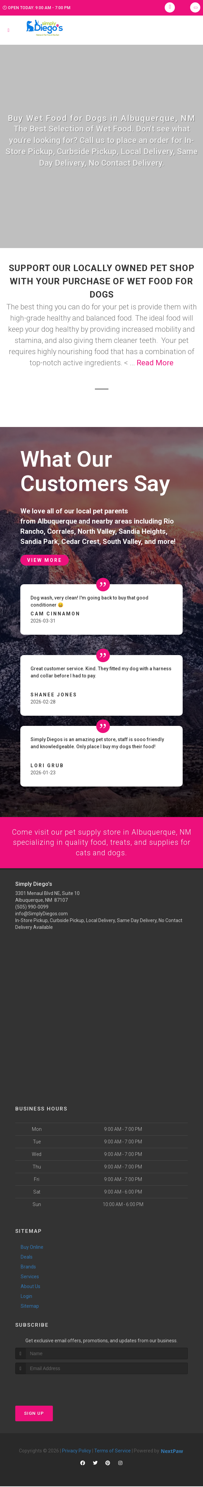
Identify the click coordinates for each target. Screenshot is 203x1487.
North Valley (96, 531)
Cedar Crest (80, 541)
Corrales (60, 531)
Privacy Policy (76, 1451)
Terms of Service (112, 1451)
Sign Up (34, 1414)
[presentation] (51, 1387)
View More (44, 560)
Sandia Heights (142, 531)
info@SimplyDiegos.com (41, 914)
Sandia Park (39, 541)
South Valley (122, 541)
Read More (155, 363)
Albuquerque (57, 521)
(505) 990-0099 (31, 907)
